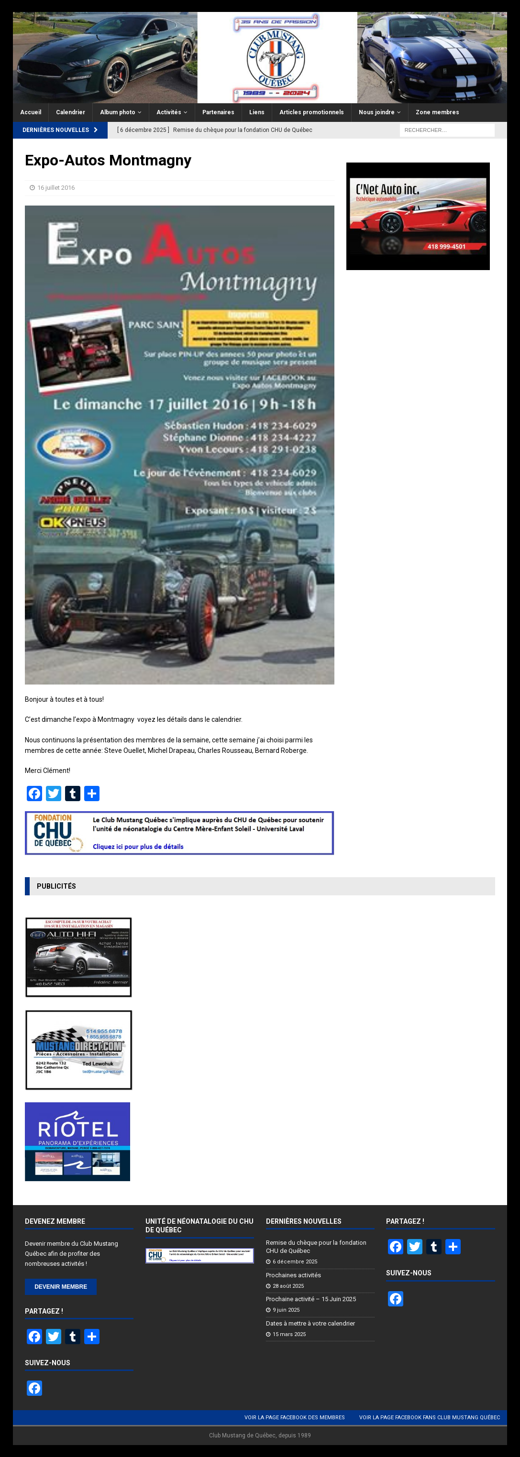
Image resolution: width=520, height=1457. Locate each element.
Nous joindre (377, 112)
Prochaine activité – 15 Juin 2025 (311, 1299)
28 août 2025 (288, 1286)
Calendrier (70, 112)
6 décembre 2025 (295, 1262)
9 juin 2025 (286, 1310)
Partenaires (218, 112)
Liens (257, 112)
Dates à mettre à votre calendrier (310, 1323)
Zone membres (437, 112)
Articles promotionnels (311, 112)
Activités (168, 112)
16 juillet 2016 (56, 187)
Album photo (117, 112)
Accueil (30, 112)
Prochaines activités (293, 1275)
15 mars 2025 (289, 1334)
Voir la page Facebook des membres (294, 1417)
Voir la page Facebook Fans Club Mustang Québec (429, 1417)
